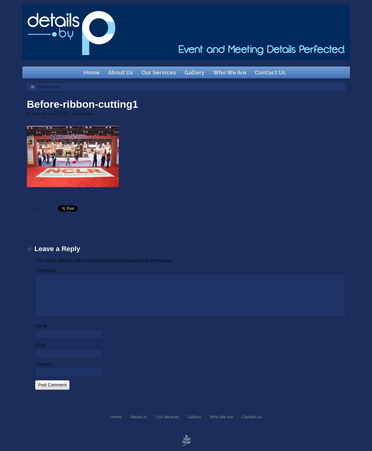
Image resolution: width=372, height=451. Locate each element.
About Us (120, 72)
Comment (46, 270)
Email (42, 345)
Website (43, 364)
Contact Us (270, 72)
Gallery (194, 72)
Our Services (158, 72)
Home (92, 72)
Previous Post (48, 87)
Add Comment (83, 113)
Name (42, 326)
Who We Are (229, 72)
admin (36, 113)
